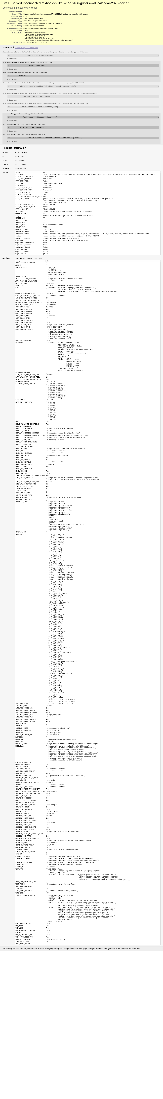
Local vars (13, 61)
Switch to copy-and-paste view (26, 49)
